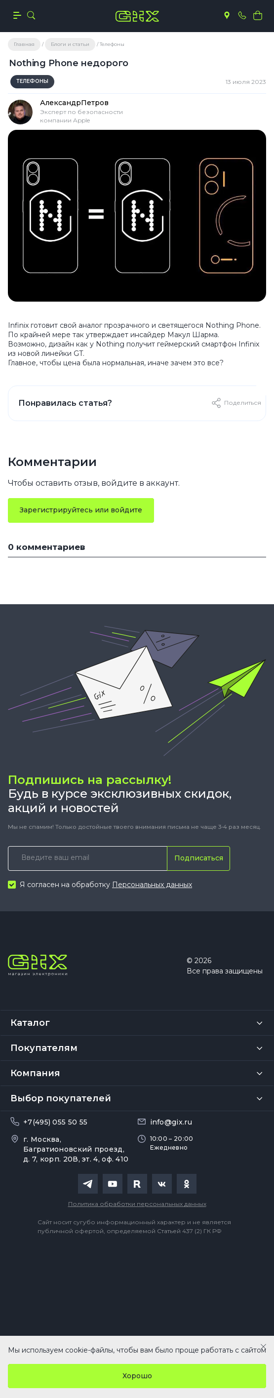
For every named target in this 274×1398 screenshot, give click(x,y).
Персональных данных (152, 884)
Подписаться (198, 858)
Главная (24, 44)
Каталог (30, 1022)
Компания (35, 1073)
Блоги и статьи (70, 44)
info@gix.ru (171, 1122)
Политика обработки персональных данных (137, 1203)
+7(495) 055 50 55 (55, 1122)
